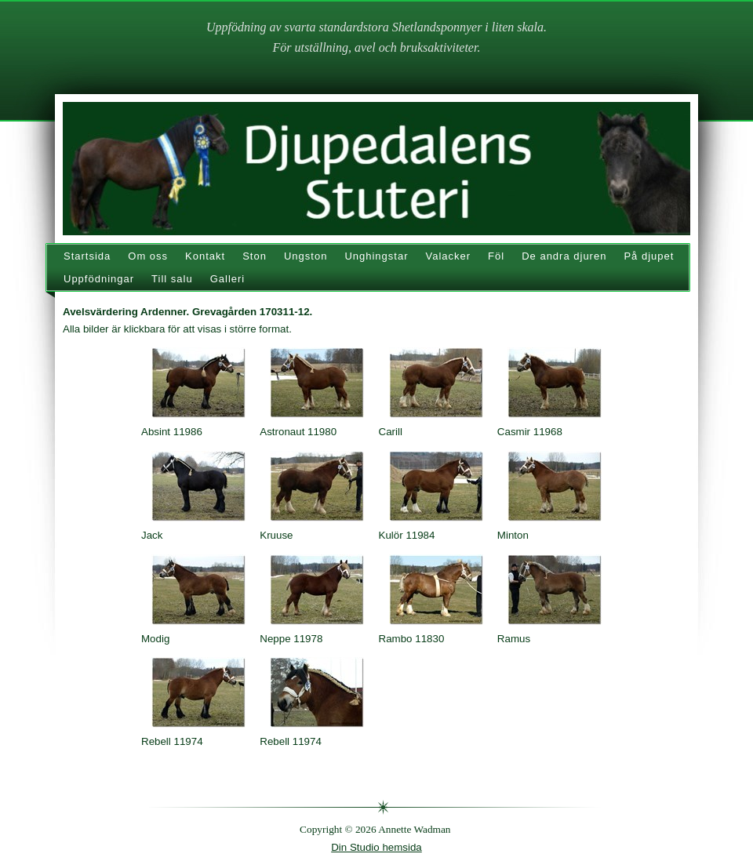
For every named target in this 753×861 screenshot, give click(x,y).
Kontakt (205, 256)
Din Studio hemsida (376, 847)
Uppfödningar (99, 279)
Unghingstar (376, 256)
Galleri (228, 279)
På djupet (649, 256)
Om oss (148, 256)
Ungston (305, 256)
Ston (254, 256)
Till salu (172, 279)
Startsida (87, 256)
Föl (496, 256)
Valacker (448, 256)
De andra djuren (564, 256)
